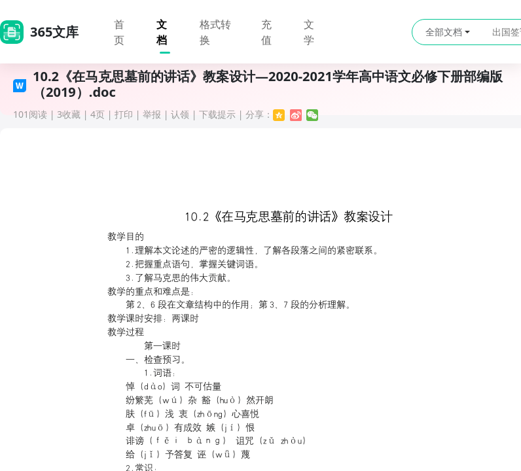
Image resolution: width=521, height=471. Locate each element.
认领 (180, 114)
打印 (124, 114)
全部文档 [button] (447, 32)
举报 (152, 114)
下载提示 (217, 114)
